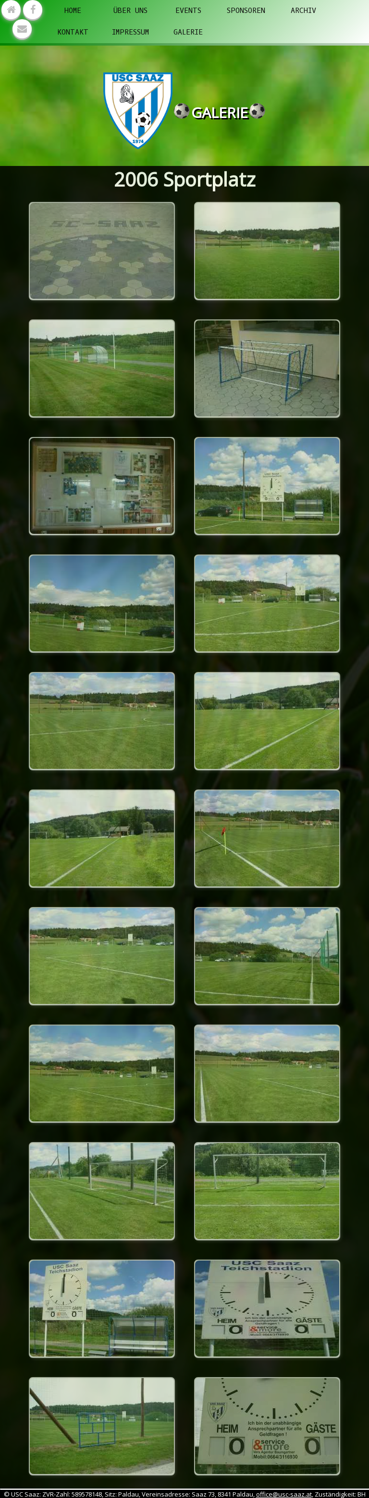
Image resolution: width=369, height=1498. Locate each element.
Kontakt (72, 32)
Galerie (188, 32)
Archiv (303, 10)
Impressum (130, 32)
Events (188, 10)
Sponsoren (246, 10)
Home (72, 10)
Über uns (130, 10)
